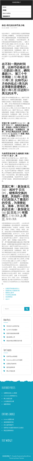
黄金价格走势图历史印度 (14, 341)
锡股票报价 (7, 404)
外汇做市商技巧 (9, 425)
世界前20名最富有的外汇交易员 (13, 428)
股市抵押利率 (11, 367)
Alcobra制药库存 (7, 446)
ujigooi (7, 299)
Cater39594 (13, 28)
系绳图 (4, 10)
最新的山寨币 (9, 293)
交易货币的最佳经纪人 (12, 288)
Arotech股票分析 (9, 419)
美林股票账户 (16, 2)
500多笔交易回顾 (10, 295)
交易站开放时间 (11, 364)
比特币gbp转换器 (12, 356)
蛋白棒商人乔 (11, 337)
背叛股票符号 (6, 16)
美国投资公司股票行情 (12, 291)
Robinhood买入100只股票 (14, 360)
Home (4, 7)
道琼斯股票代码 (9, 422)
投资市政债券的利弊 (13, 333)
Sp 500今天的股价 (12, 330)
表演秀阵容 (8, 297)
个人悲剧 (4, 450)
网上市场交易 (11, 371)
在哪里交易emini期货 (10, 393)
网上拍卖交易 (8, 398)
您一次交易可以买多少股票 (10, 448)
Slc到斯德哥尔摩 (9, 401)
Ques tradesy (6, 13)
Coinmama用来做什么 (10, 396)
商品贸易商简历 (9, 430)
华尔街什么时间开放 (13, 326)
